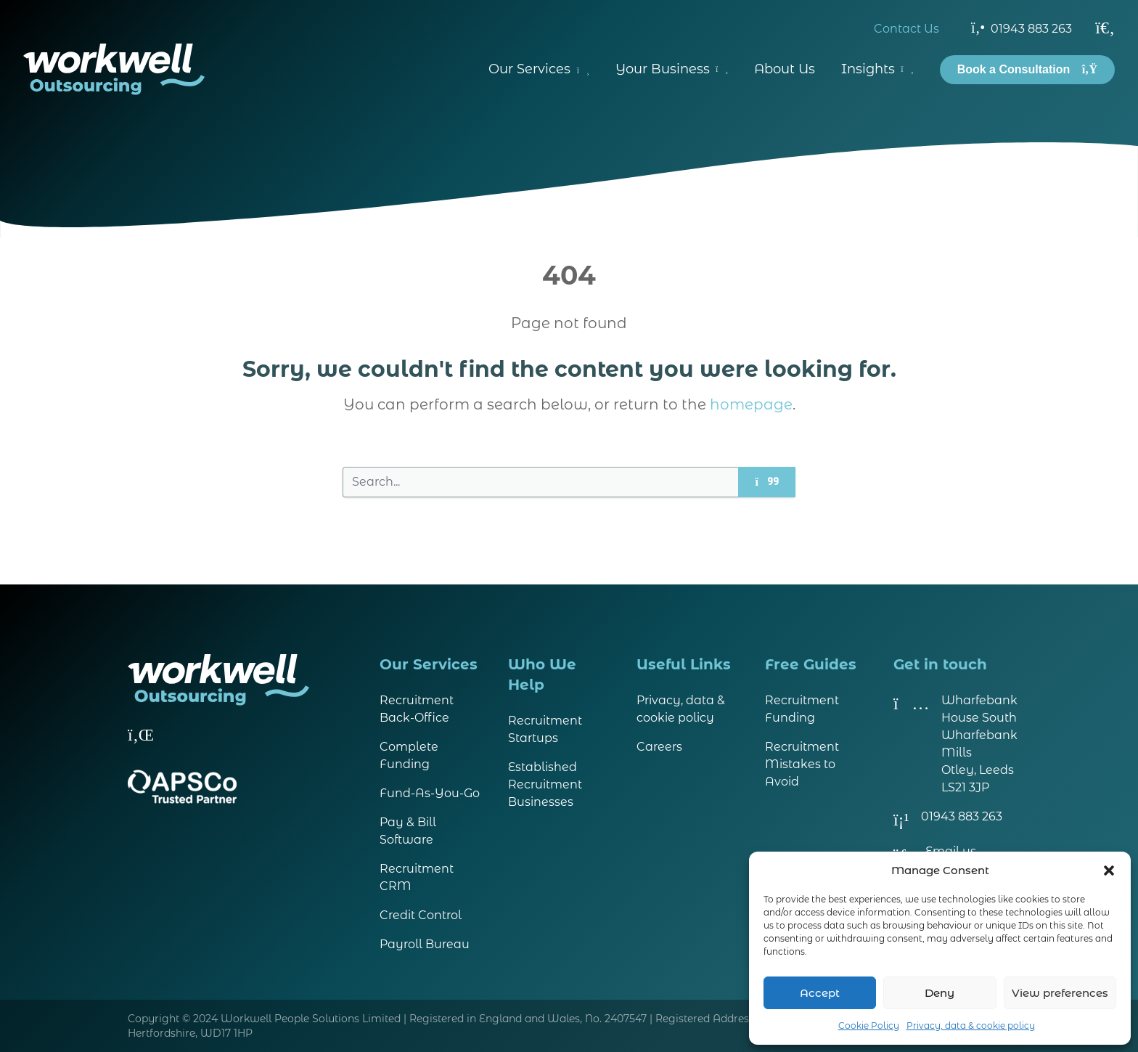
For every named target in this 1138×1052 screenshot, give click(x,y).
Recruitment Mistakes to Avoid (802, 764)
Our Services (538, 69)
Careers (659, 747)
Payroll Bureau (425, 944)
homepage (751, 404)
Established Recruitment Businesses (545, 784)
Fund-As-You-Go (430, 793)
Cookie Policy (868, 1025)
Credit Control (421, 915)
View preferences (1060, 993)
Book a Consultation (1027, 69)
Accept (820, 993)
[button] (1109, 870)
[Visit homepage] (114, 69)
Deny (939, 993)
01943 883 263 (1021, 27)
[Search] (1105, 27)
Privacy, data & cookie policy (970, 1025)
